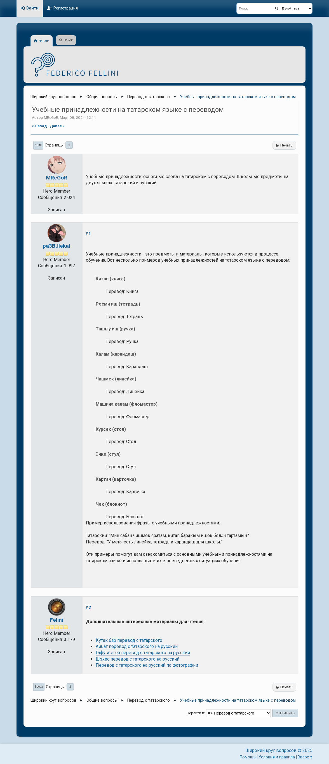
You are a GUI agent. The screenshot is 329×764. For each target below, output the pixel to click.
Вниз (38, 145)
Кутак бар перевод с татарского (129, 640)
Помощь (248, 757)
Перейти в (195, 713)
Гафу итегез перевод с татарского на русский (143, 652)
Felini (56, 620)
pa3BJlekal (56, 246)
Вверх (39, 687)
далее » (57, 126)
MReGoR (56, 177)
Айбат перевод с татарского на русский (137, 646)
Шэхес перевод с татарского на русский (137, 659)
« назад (39, 126)
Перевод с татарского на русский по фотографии (147, 665)
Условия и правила (276, 757)
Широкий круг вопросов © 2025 (278, 750)
